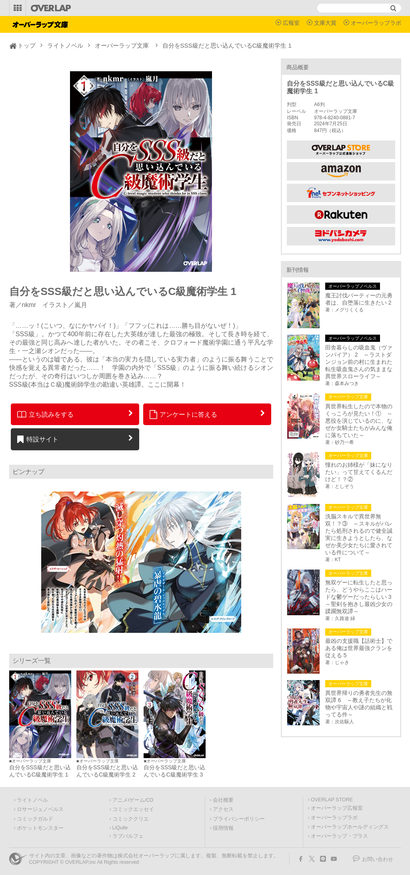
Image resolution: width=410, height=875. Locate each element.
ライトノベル (65, 45)
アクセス (223, 809)
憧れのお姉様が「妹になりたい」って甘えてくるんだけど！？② (358, 472)
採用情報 (223, 828)
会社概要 (223, 800)
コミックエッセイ (133, 809)
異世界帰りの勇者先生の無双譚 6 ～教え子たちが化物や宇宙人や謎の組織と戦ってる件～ (358, 704)
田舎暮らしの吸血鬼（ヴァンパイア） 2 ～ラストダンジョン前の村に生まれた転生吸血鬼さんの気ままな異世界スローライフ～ (358, 361)
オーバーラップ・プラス (339, 836)
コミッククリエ (130, 819)
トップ (27, 45)
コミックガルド (35, 819)
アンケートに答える (184, 414)
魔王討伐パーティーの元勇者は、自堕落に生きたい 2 (358, 299)
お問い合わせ (377, 859)
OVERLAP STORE (332, 800)
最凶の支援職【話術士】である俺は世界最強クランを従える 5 (358, 648)
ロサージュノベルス (40, 809)
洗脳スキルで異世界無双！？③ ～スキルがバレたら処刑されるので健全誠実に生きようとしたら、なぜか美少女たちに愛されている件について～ (358, 534)
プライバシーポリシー (239, 819)
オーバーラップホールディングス (350, 827)
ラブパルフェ (128, 836)
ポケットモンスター (40, 828)
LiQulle (120, 828)
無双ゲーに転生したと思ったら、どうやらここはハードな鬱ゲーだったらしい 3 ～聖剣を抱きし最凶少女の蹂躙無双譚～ (360, 596)
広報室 (291, 23)
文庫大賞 (325, 23)
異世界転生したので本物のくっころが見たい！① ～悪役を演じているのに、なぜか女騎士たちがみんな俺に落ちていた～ (358, 420)
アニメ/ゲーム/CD (133, 800)
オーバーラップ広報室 (337, 808)
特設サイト (37, 439)
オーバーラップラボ (376, 23)
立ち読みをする (45, 414)
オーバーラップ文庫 (122, 45)
